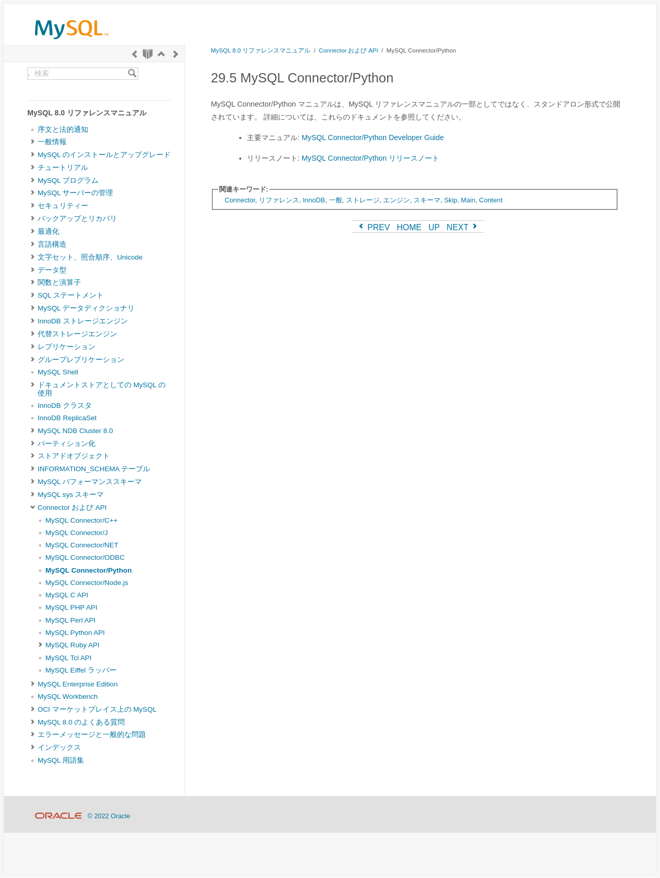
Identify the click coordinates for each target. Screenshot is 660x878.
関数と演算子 (59, 282)
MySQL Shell (58, 372)
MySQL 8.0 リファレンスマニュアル (260, 50)
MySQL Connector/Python (88, 570)
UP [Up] (434, 227)
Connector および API (72, 507)
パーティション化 (66, 443)
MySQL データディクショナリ (86, 308)
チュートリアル (63, 167)
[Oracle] (58, 816)
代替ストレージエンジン (77, 334)
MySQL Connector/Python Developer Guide (373, 137)
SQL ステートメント (71, 295)
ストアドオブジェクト (74, 456)
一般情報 (52, 142)
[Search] (132, 73)
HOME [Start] (409, 227)
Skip (450, 200)
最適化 (48, 231)
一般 (335, 200)
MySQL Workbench (68, 696)
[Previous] (134, 53)
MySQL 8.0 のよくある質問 (81, 722)
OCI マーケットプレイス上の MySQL (97, 709)
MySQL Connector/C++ (81, 520)
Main (468, 200)
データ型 (52, 270)
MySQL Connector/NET (82, 545)
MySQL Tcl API (68, 658)
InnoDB (314, 200)
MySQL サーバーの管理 (75, 193)
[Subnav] (33, 142)
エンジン (396, 200)
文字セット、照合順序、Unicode (90, 257)
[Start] (148, 53)
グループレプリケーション (81, 360)
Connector (240, 200)
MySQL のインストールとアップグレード (104, 155)
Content (490, 200)
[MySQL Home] (71, 41)
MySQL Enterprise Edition (78, 684)
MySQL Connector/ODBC (85, 557)
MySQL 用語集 (61, 760)
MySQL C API (66, 595)
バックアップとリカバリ (77, 218)
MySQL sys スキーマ (71, 494)
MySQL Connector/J (76, 533)
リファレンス (279, 200)
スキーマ (427, 200)
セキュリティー (63, 206)
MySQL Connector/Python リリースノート (370, 158)
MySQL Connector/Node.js (86, 583)
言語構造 (52, 244)
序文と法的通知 (63, 129)
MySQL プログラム (68, 180)
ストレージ (363, 200)
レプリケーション (66, 347)
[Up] (161, 53)
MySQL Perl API (70, 620)
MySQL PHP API (71, 607)
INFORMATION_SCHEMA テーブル (94, 469)
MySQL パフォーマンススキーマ (90, 482)
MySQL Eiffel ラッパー (81, 670)
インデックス (59, 747)
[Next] (176, 53)
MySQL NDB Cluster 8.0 (75, 431)
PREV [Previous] (373, 227)
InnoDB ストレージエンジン (83, 321)
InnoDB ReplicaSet (67, 418)
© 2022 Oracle (109, 816)
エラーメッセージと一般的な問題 (92, 734)
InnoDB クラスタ (65, 405)
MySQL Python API (75, 632)
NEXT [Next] (463, 227)
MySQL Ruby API (72, 645)
